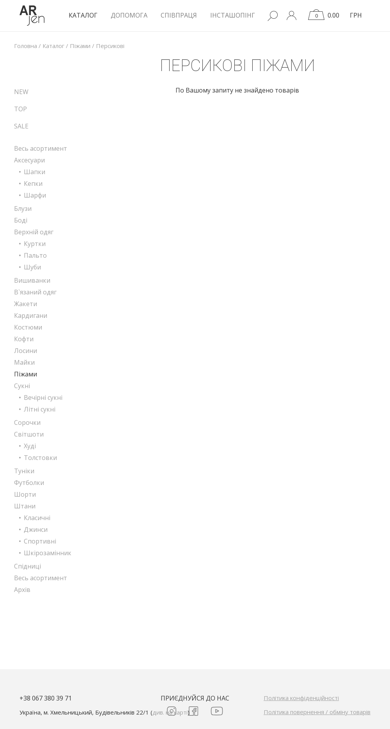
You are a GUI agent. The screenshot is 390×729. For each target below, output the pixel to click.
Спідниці (27, 566)
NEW (21, 91)
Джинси (36, 529)
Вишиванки (32, 280)
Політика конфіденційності (301, 698)
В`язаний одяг (35, 292)
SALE (21, 126)
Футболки (29, 482)
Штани (24, 506)
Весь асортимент (40, 148)
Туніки (24, 471)
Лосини (25, 350)
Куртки (35, 243)
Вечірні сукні (43, 397)
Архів (22, 589)
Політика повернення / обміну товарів (317, 712)
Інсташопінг (232, 15)
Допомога (129, 15)
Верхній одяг (33, 232)
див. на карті (170, 712)
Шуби (32, 267)
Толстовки (40, 457)
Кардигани (30, 315)
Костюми (28, 327)
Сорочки (27, 422)
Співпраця (179, 15)
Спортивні (40, 541)
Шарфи (35, 195)
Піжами (25, 374)
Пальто (35, 255)
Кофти (24, 339)
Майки (24, 362)
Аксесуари (29, 160)
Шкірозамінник (47, 553)
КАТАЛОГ (83, 15)
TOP (20, 109)
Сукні (22, 385)
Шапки (34, 172)
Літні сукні (39, 409)
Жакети (25, 303)
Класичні (37, 517)
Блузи (23, 208)
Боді (20, 220)
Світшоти (29, 434)
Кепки (33, 183)
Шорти (25, 494)
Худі (30, 446)
